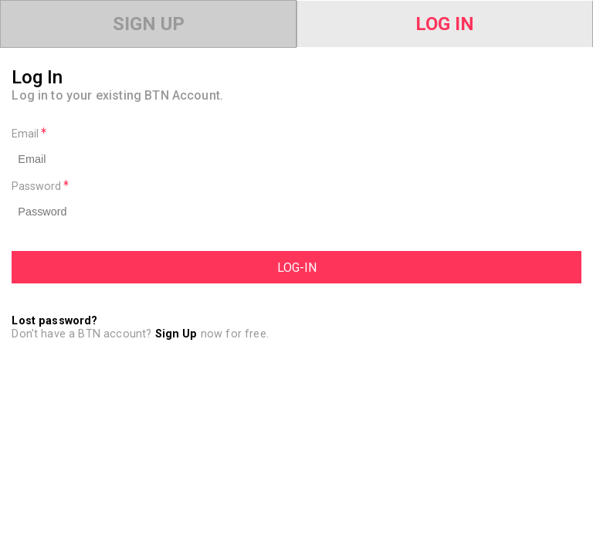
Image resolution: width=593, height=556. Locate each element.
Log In (444, 24)
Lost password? (54, 320)
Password (40, 186)
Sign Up (149, 24)
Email (29, 134)
